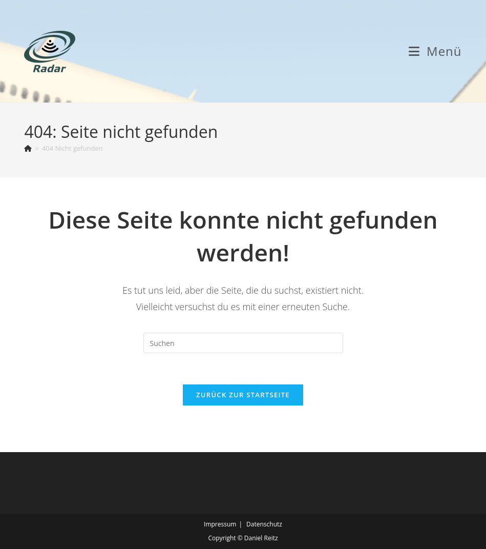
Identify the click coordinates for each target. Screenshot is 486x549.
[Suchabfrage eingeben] (243, 343)
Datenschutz (264, 524)
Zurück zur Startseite (243, 394)
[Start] (28, 148)
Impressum (220, 524)
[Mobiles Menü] (435, 51)
